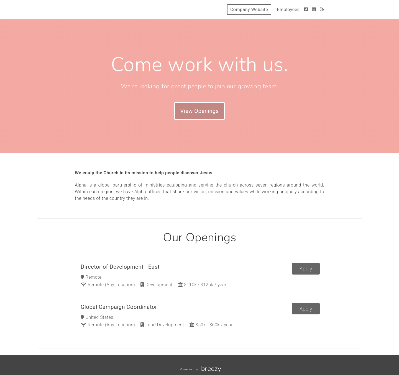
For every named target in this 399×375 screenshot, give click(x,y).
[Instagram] (314, 9)
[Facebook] (306, 9)
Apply (306, 268)
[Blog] (322, 9)
